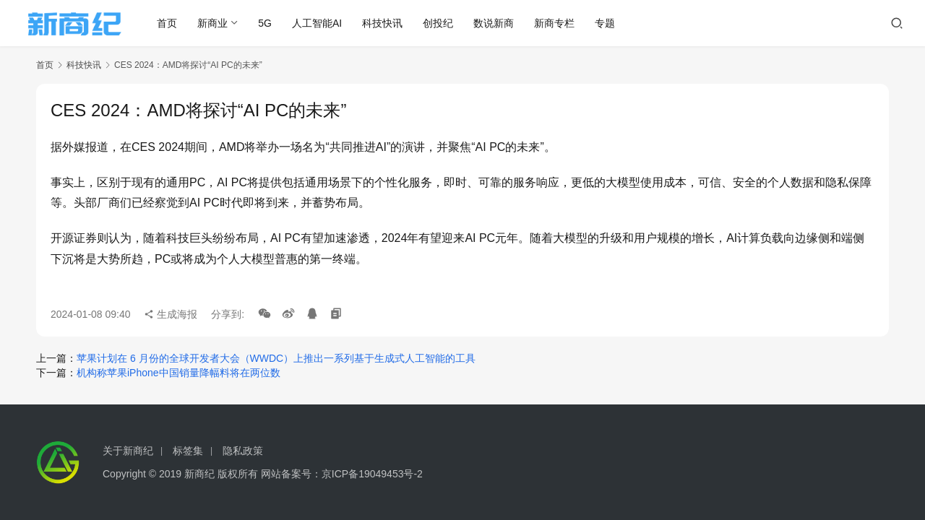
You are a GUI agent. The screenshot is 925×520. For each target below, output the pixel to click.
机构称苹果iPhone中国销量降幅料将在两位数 (178, 372)
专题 (611, 23)
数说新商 (499, 23)
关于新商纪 (128, 450)
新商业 (218, 23)
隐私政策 (243, 450)
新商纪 (199, 474)
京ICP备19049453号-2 (372, 474)
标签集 (188, 450)
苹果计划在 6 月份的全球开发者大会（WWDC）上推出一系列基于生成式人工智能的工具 (276, 358)
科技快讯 (388, 23)
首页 (173, 23)
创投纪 (444, 23)
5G (271, 23)
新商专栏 (560, 23)
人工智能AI (323, 23)
